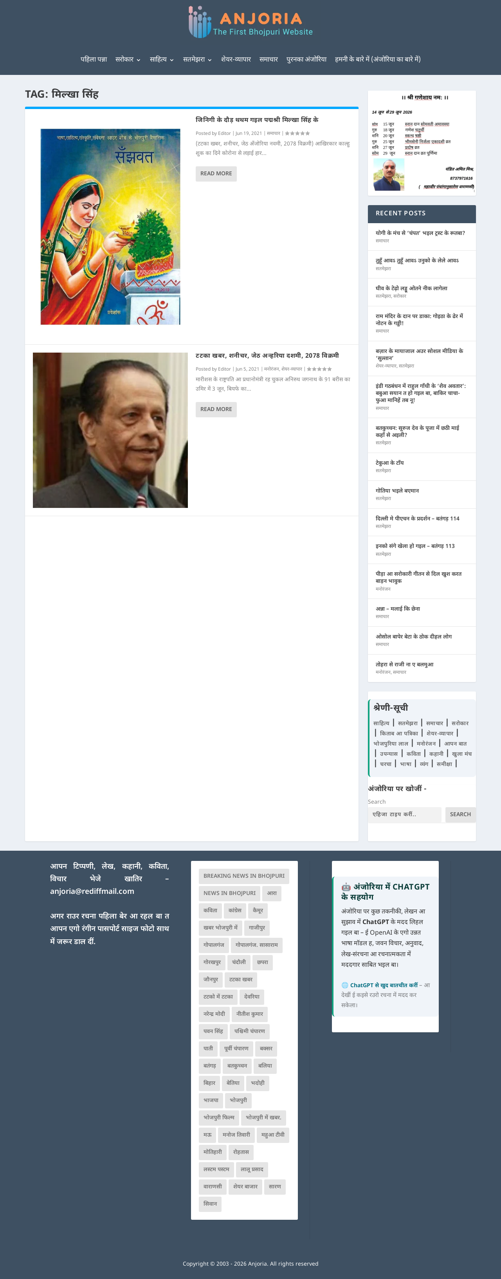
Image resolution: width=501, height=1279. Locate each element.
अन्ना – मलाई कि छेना (398, 609)
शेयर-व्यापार (236, 60)
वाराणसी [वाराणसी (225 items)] (213, 1187)
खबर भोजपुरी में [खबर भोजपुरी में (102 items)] (221, 928)
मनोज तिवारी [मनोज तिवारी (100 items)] (236, 1135)
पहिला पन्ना (94, 60)
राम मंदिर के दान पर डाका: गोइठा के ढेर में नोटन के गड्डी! (419, 320)
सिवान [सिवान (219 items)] (210, 1204)
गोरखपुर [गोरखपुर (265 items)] (212, 962)
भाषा (406, 764)
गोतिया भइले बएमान (397, 491)
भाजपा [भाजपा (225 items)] (211, 1100)
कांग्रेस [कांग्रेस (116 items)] (235, 911)
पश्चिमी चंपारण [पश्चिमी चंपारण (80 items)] (249, 1031)
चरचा (386, 764)
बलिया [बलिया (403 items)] (265, 1066)
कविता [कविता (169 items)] (210, 911)
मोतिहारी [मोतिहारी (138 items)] (213, 1152)
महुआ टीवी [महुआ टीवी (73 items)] (273, 1135)
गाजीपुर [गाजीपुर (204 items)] (257, 928)
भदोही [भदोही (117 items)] (258, 1083)
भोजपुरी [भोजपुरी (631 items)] (238, 1100)
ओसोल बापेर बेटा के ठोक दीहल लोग (414, 637)
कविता (415, 754)
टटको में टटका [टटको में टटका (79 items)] (218, 997)
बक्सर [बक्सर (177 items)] (266, 1049)
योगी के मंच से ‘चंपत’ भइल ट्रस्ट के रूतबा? (420, 233)
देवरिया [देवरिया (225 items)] (252, 997)
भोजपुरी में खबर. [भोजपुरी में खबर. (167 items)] (263, 1118)
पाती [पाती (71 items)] (208, 1049)
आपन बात (455, 744)
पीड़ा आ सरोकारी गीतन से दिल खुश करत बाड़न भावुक (418, 578)
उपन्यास (389, 754)
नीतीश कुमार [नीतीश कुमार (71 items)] (249, 1014)
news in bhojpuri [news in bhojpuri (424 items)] (230, 893)
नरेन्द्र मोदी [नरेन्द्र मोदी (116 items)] (214, 1014)
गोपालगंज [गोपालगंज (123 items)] (214, 945)
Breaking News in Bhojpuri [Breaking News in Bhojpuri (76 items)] (244, 876)
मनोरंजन (271, 369)
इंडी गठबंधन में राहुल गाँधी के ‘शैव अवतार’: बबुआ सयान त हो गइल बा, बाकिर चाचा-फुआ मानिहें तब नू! (421, 393)
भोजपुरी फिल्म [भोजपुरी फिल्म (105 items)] (219, 1118)
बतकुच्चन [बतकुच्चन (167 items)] (237, 1066)
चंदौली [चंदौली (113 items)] (239, 962)
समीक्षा (445, 764)
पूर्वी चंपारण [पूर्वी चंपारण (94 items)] (236, 1049)
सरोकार (124, 60)
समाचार (269, 60)
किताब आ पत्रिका (400, 734)
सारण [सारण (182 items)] (275, 1187)
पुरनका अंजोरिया (306, 60)
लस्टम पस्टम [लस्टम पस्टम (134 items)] (216, 1169)
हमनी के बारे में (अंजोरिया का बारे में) (378, 60)
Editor (224, 134)
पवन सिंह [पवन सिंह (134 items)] (213, 1031)
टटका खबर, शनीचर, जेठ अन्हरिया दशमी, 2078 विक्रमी (267, 356)
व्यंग (425, 764)
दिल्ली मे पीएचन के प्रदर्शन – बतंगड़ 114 (418, 519)
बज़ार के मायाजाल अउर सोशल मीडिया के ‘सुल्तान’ (419, 355)
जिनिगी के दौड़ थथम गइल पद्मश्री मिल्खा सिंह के (257, 120)
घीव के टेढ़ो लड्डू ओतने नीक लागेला (411, 289)
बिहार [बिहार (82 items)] (209, 1083)
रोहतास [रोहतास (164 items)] (241, 1152)
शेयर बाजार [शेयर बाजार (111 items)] (245, 1187)
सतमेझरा (194, 60)
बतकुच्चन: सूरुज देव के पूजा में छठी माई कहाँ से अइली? (417, 432)
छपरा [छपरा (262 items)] (262, 962)
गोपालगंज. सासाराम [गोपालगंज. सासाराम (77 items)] (257, 945)
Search (377, 802)
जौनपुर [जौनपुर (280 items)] (211, 980)
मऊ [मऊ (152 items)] (207, 1135)
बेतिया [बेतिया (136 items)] (233, 1083)
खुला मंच (462, 754)
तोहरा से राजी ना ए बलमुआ (404, 665)
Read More (216, 174)
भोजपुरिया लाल (391, 744)
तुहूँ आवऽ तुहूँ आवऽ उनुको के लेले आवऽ (417, 261)
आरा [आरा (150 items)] (272, 893)
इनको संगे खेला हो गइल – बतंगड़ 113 (415, 546)
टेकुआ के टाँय (390, 463)
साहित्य (158, 60)
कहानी (437, 754)
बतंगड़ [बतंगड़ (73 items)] (210, 1066)
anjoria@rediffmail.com (92, 892)
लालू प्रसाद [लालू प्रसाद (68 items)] (252, 1169)
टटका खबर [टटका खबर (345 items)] (240, 980)
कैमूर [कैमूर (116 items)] (258, 911)
